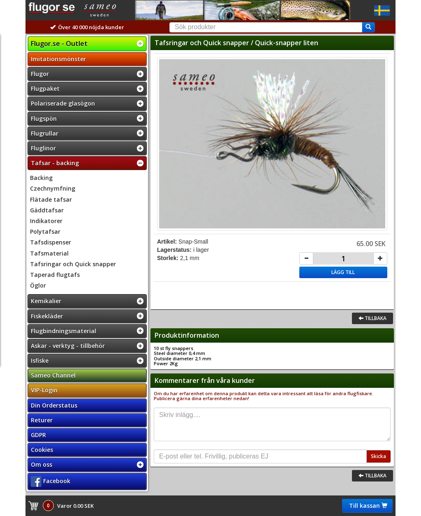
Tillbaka (372, 318)
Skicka (378, 456)
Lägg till (343, 272)
